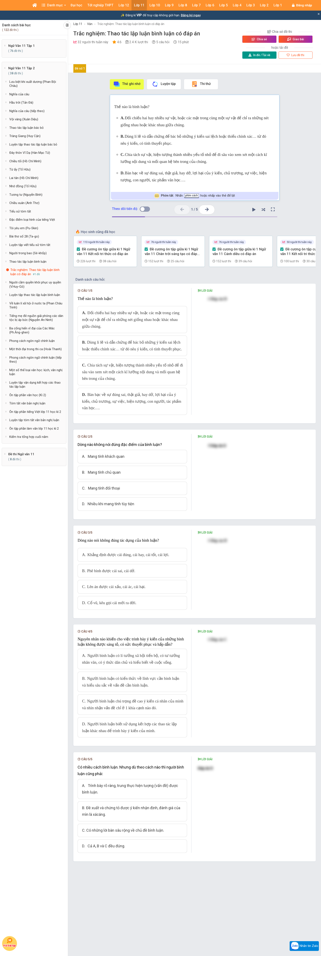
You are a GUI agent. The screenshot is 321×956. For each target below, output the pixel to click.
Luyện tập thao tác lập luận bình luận (34, 295)
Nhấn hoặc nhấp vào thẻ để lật (194, 195)
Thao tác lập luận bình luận (27, 262)
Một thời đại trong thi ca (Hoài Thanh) (35, 349)
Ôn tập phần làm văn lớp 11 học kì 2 (34, 428)
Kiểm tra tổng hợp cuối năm (28, 437)
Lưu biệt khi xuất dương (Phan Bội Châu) (32, 84)
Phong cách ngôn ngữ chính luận (32, 341)
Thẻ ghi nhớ (126, 84)
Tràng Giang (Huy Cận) (24, 136)
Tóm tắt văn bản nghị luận (27, 403)
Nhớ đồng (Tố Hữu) (22, 186)
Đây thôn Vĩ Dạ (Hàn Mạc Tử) (29, 153)
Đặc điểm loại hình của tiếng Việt (32, 220)
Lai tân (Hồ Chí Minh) (23, 178)
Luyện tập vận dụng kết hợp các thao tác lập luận (35, 385)
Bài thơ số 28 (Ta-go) (24, 236)
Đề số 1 (80, 68)
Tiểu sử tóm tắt (20, 211)
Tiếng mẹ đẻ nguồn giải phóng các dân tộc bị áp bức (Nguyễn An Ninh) (36, 318)
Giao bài (295, 39)
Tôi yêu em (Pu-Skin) (23, 228)
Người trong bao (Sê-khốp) (28, 253)
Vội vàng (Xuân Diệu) (23, 119)
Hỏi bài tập (10, 942)
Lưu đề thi (295, 55)
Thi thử (201, 84)
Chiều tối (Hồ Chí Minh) (25, 161)
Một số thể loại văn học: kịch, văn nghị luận (36, 372)
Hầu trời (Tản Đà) (21, 102)
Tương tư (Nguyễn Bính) (25, 195)
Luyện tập (164, 84)
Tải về (259, 55)
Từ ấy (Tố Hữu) (20, 169)
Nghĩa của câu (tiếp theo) (27, 111)
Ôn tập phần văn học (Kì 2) (27, 395)
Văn (89, 24)
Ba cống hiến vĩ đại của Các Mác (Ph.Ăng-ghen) (32, 330)
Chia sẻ (259, 39)
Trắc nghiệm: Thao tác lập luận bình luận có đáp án (130, 24)
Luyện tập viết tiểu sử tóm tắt (29, 245)
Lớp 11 (77, 24)
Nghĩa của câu (19, 94)
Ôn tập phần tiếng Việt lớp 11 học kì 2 (35, 412)
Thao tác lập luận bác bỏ (26, 128)
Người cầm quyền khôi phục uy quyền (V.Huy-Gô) (35, 284)
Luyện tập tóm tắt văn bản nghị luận (34, 420)
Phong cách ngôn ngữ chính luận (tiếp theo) (35, 360)
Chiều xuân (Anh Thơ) (24, 203)
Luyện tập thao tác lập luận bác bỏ (33, 144)
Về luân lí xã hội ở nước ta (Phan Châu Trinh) (35, 305)
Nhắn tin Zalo (304, 946)
